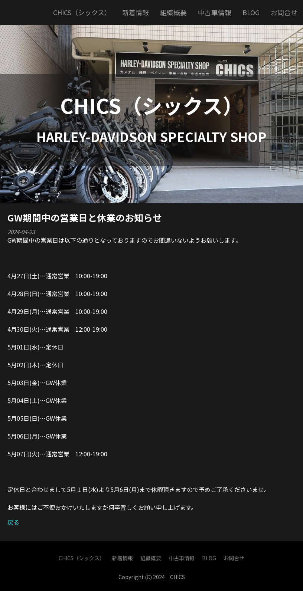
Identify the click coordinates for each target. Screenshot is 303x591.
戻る (13, 522)
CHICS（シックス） (151, 105)
